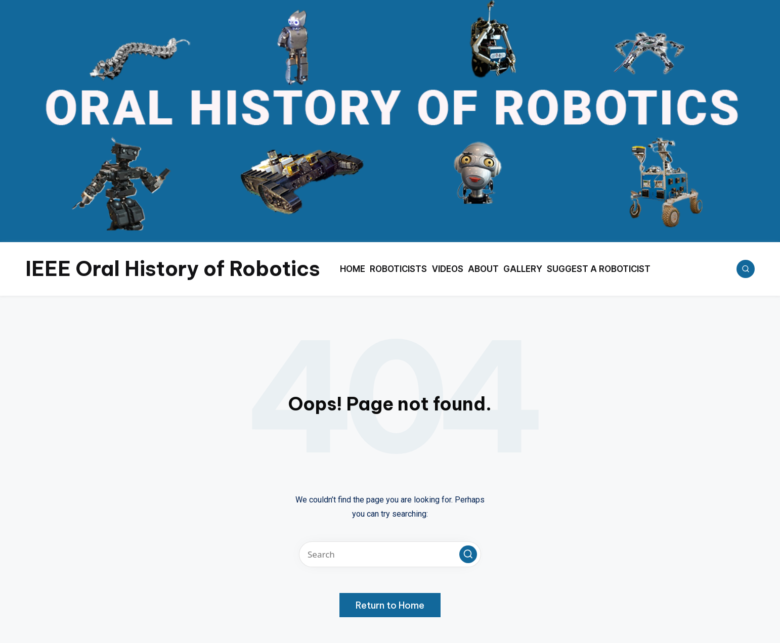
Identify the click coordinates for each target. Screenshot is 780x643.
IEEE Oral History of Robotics (172, 269)
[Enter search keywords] (390, 554)
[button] (468, 554)
